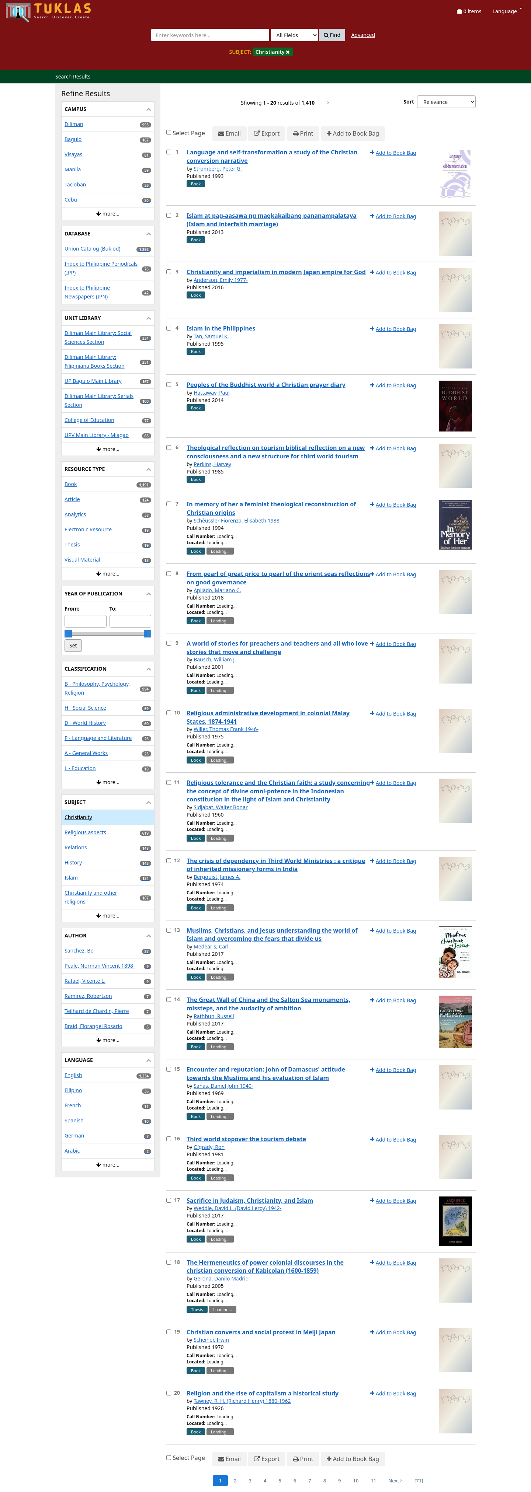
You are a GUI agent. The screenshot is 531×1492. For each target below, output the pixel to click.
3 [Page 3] (250, 1480)
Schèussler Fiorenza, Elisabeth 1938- (237, 520)
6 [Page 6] (295, 1480)
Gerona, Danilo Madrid (221, 1278)
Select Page (189, 133)
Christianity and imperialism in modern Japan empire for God (276, 272)
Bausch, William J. (215, 659)
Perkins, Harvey (212, 464)
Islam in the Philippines (221, 328)
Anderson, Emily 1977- (221, 279)
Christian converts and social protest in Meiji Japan (261, 1332)
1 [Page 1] (220, 1480)
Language (507, 11)
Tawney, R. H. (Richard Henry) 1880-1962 (242, 1400)
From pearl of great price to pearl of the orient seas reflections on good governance (278, 578)
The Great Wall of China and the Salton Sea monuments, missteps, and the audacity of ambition (268, 1004)
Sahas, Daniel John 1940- (223, 1085)
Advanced (363, 34)
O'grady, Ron (209, 1146)
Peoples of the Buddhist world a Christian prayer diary (266, 385)
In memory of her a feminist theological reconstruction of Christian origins (271, 508)
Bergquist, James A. (217, 876)
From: (72, 608)
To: (113, 608)
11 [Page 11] (373, 1480)
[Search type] (294, 35)
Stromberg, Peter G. (218, 168)
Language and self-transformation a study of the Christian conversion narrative (272, 156)
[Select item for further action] (168, 152)
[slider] (68, 633)
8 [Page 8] (324, 1480)
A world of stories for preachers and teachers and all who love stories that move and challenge (277, 647)
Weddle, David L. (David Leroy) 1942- (237, 1208)
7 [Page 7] (309, 1480)
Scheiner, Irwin (211, 1339)
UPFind (24, 9)
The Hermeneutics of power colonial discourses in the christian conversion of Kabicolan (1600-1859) (265, 1266)
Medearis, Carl (211, 946)
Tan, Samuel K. (211, 336)
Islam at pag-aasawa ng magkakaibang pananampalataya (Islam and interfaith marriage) (272, 220)
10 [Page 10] (356, 1480)
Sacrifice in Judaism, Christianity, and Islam (250, 1200)
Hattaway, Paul (212, 392)
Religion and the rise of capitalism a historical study (263, 1393)
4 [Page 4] (265, 1480)
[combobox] (210, 35)
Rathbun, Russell (214, 1016)
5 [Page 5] (279, 1480)
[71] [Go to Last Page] (418, 1480)
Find (332, 35)
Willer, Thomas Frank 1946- (226, 729)
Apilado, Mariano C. (217, 590)
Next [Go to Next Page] (395, 1480)
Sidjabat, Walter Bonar (221, 807)
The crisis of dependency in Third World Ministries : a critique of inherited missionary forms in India (276, 865)
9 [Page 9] (339, 1480)
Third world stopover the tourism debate (246, 1139)
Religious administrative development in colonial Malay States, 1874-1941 (268, 717)
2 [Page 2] (235, 1480)
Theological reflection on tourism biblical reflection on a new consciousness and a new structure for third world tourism (276, 452)
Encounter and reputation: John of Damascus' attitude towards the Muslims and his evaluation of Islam (266, 1073)
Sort (408, 101)
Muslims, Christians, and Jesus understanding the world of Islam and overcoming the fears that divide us (272, 934)
